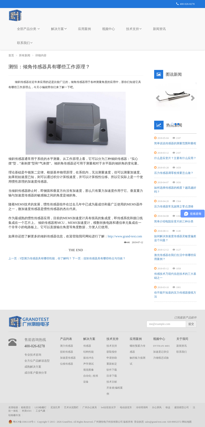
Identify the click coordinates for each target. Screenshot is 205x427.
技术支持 (134, 29)
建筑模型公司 (181, 407)
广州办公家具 (89, 407)
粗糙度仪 (26, 407)
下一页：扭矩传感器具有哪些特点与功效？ (99, 258)
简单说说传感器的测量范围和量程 (175, 143)
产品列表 (66, 338)
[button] (157, 97)
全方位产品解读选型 (37, 360)
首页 (11, 55)
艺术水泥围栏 (71, 407)
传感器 (87, 345)
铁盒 (168, 407)
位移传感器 (66, 363)
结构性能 (88, 351)
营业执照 (139, 421)
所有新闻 (24, 55)
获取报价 (112, 351)
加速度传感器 (68, 357)
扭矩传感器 (66, 351)
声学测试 (88, 363)
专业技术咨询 (32, 354)
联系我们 (25, 43)
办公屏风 (157, 407)
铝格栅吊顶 (14, 415)
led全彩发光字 (108, 407)
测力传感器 (66, 345)
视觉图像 (88, 369)
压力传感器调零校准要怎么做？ (173, 172)
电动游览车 (126, 407)
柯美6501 (27, 410)
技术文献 (112, 381)
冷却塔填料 (142, 407)
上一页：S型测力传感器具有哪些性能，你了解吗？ (40, 258)
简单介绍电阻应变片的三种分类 (173, 221)
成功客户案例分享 (35, 372)
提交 (191, 323)
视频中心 (108, 29)
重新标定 (112, 363)
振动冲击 (88, 357)
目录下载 (112, 375)
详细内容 (41, 55)
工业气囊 (40, 410)
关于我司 (182, 338)
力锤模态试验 (161, 357)
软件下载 (112, 369)
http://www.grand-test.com (125, 236)
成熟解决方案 (32, 366)
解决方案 (59, 29)
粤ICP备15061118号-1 (22, 421)
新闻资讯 (159, 29)
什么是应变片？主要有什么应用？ (175, 158)
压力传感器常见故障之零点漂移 (173, 206)
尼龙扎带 (55, 407)
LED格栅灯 (40, 407)
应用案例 (84, 29)
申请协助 (112, 357)
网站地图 (187, 421)
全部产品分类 (28, 29)
